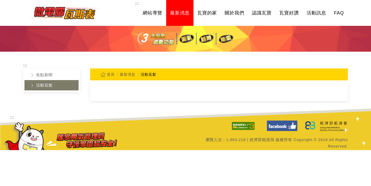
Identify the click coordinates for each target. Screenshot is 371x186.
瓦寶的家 (207, 13)
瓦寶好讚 (289, 13)
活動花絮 (41, 85)
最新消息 (180, 13)
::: (137, 3)
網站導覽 (152, 13)
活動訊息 (316, 13)
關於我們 (234, 13)
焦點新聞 (41, 75)
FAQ (339, 13)
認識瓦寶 (262, 13)
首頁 (107, 74)
